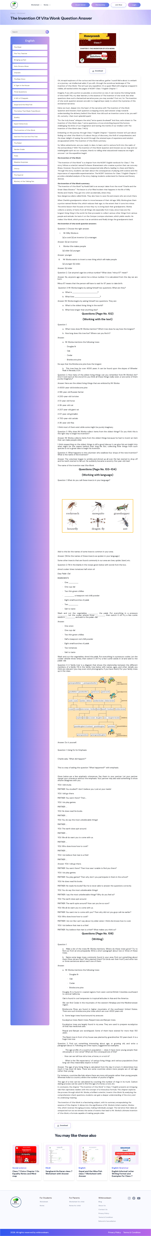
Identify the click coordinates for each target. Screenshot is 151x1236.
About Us (102, 1206)
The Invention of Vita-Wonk (24, 130)
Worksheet (35, 5)
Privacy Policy (103, 1213)
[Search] (27, 32)
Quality (17, 117)
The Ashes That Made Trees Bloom (27, 111)
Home (12, 13)
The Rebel (17, 143)
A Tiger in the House (21, 85)
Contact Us (102, 1209)
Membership (100, 5)
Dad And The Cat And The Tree (26, 137)
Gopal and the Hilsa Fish (23, 105)
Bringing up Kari (20, 60)
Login (134, 5)
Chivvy (16, 169)
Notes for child (75, 1206)
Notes (46, 5)
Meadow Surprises (21, 162)
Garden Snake (19, 149)
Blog (100, 1202)
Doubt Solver (81, 5)
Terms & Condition (105, 1217)
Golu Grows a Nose (21, 66)
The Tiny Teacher (20, 53)
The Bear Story (19, 79)
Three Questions (20, 92)
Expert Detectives (21, 124)
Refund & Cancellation (107, 1221)
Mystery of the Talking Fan (24, 181)
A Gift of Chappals (21, 98)
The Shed (17, 47)
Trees (16, 156)
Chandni (17, 73)
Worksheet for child (76, 1202)
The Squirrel (18, 175)
